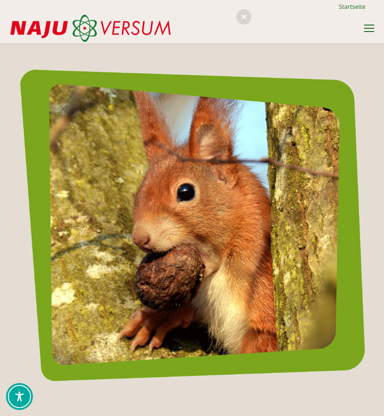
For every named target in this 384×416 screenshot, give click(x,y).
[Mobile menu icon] (369, 28)
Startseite (352, 6)
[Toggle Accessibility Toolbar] (19, 396)
